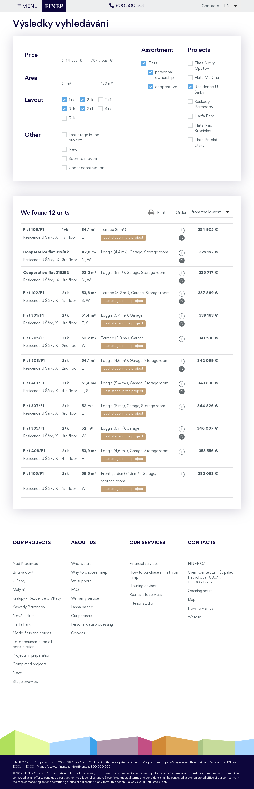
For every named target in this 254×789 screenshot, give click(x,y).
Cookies (78, 633)
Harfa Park (21, 624)
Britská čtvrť (23, 572)
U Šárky (19, 581)
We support (81, 581)
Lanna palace (82, 607)
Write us (195, 617)
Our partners (81, 616)
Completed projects (29, 664)
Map (191, 600)
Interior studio (141, 603)
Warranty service (85, 598)
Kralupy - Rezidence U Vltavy (37, 598)
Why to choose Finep (89, 572)
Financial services (143, 564)
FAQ (75, 590)
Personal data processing (92, 624)
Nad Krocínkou (25, 564)
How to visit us (200, 608)
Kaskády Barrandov (29, 607)
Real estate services (145, 595)
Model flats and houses (32, 633)
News (17, 673)
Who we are (81, 564)
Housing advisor (143, 586)
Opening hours (200, 591)
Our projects (32, 543)
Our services (147, 543)
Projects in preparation (31, 655)
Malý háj (19, 590)
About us (83, 543)
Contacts (210, 6)
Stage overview (25, 682)
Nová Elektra (23, 616)
